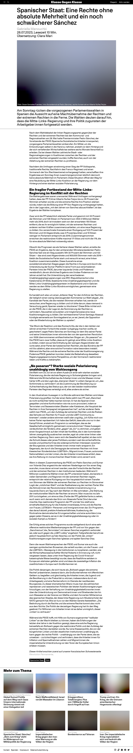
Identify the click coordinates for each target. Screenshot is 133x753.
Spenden (14, 750)
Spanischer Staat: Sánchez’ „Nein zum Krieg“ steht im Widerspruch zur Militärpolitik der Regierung (17, 738)
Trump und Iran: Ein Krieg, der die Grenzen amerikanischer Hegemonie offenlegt (111, 701)
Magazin (113, 2)
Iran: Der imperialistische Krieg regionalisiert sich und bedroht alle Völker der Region (112, 738)
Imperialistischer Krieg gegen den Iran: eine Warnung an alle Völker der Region (46, 738)
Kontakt (7, 750)
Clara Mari (44, 36)
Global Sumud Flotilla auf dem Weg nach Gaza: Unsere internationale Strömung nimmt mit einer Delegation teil (16, 702)
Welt (48, 660)
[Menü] (4, 2)
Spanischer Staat (37, 660)
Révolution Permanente (41, 654)
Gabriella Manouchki (32, 29)
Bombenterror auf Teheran (81, 734)
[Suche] (8, 2)
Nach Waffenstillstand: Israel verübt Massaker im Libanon (50, 698)
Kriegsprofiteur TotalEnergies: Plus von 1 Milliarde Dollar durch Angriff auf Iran (78, 701)
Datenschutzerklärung (39, 750)
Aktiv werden (124, 2)
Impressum (24, 750)
